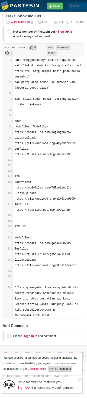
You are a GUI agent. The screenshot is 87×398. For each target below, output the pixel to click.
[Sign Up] (9, 384)
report (51, 53)
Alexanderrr (20, 22)
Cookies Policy (37, 368)
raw (50, 47)
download (63, 47)
